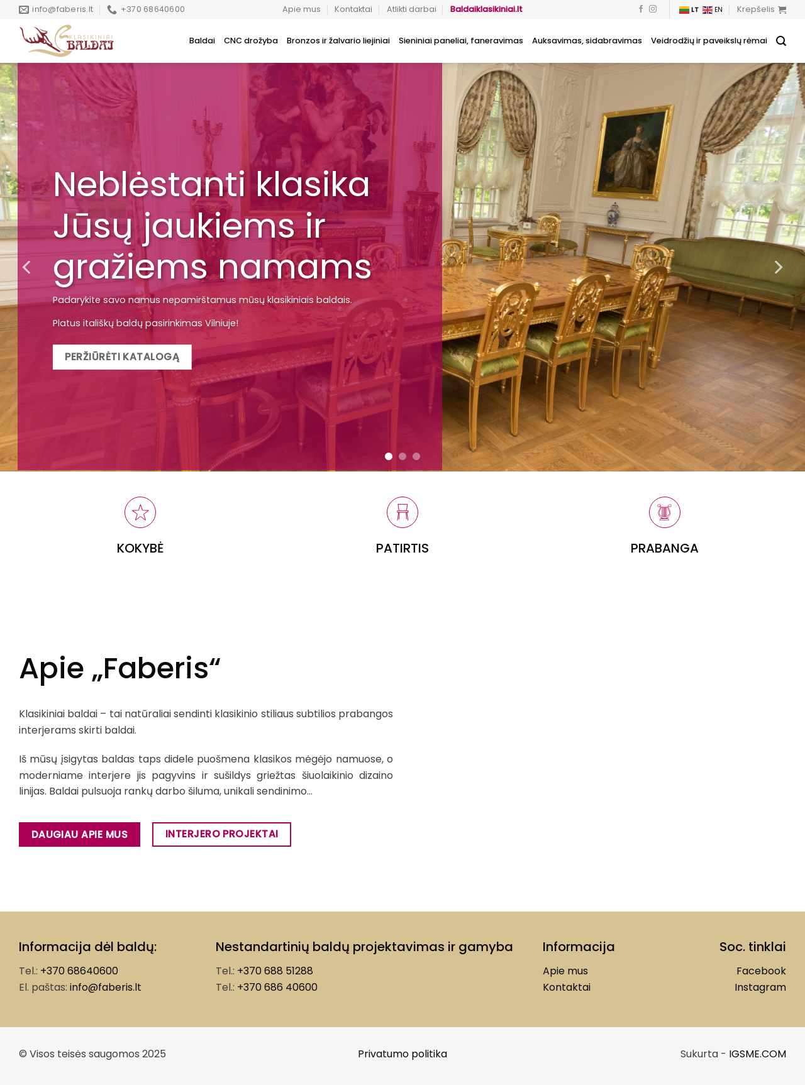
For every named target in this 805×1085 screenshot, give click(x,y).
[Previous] (27, 267)
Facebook (761, 971)
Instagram (760, 987)
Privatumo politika (402, 1054)
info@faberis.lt (106, 987)
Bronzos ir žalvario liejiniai (338, 40)
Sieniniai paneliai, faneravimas (461, 40)
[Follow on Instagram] (653, 9)
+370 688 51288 (275, 971)
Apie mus (301, 9)
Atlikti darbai (411, 9)
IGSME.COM (757, 1054)
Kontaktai (353, 9)
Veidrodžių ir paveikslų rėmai (709, 40)
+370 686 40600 (277, 987)
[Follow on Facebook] (641, 9)
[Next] (777, 267)
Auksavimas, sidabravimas (587, 40)
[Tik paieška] (781, 41)
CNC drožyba (251, 40)
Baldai (202, 40)
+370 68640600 (79, 971)
